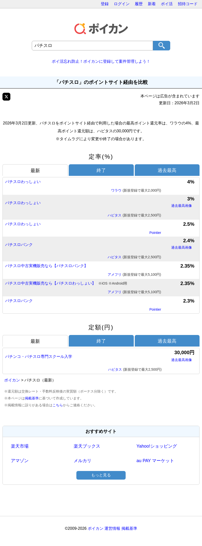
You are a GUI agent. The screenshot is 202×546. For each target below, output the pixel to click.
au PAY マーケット (155, 460)
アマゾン (20, 460)
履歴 (139, 4)
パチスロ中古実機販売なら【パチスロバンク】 (46, 266)
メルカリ (82, 460)
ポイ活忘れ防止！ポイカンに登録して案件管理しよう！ (101, 61)
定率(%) (101, 156)
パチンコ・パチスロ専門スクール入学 (38, 356)
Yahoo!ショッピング (156, 446)
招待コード (188, 4)
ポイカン (12, 380)
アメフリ (134, 275)
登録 (105, 4)
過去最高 (167, 170)
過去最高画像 (181, 206)
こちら (57, 405)
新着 (152, 4)
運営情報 (112, 528)
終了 (101, 170)
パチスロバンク (19, 245)
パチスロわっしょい (23, 182)
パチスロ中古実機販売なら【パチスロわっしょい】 (66, 283)
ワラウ (136, 190)
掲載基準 (32, 398)
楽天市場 (20, 446)
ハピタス (134, 215)
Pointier (155, 233)
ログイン (122, 4)
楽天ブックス (87, 446)
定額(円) (101, 327)
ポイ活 (167, 4)
